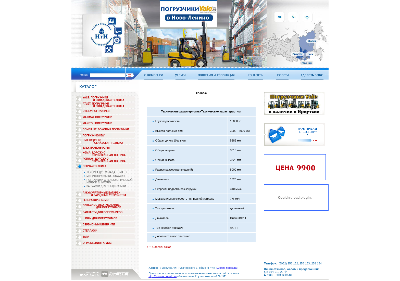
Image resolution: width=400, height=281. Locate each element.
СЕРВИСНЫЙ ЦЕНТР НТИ (99, 224)
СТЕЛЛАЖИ (90, 230)
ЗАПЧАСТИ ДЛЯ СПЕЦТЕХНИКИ (106, 186)
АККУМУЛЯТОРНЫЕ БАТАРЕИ (101, 192)
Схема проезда (227, 267)
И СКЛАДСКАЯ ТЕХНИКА (108, 100)
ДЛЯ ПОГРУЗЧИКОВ (108, 207)
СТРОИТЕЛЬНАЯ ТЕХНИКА (109, 155)
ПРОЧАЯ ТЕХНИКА (94, 166)
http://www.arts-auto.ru (162, 276)
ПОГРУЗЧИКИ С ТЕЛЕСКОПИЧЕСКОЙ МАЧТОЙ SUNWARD (109, 181)
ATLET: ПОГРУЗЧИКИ (96, 103)
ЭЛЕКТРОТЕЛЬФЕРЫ (96, 147)
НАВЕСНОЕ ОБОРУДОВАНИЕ (101, 204)
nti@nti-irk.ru (284, 274)
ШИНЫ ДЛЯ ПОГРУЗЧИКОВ (100, 218)
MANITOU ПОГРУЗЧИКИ (97, 123)
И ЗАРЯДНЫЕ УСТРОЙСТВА (108, 195)
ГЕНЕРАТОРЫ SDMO (96, 200)
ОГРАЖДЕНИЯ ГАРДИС (97, 242)
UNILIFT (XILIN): (92, 140)
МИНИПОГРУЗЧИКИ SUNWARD (105, 176)
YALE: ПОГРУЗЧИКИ (95, 97)
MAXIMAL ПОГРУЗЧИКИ (97, 117)
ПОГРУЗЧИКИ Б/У (94, 135)
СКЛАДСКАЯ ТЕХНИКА (108, 143)
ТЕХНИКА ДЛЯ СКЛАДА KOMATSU (107, 172)
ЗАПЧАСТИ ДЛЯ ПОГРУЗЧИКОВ (102, 212)
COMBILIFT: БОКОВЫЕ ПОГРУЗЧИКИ (106, 129)
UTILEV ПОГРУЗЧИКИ (96, 111)
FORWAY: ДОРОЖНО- (96, 158)
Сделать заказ (161, 246)
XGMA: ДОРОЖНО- (94, 152)
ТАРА (86, 236)
